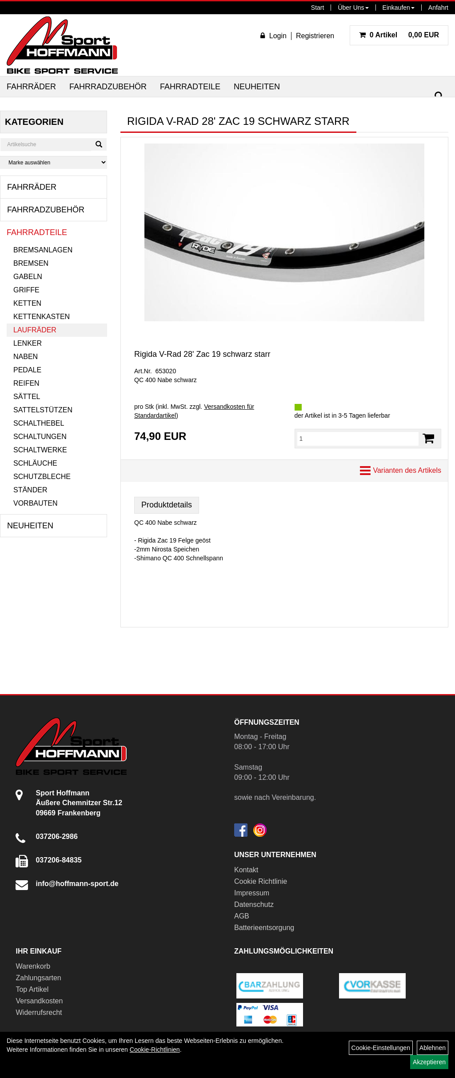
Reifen (26, 383)
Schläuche (35, 463)
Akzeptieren (429, 1062)
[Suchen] (439, 96)
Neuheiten (257, 86)
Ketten (27, 303)
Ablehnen (432, 1047)
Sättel (26, 396)
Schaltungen (40, 436)
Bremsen (30, 263)
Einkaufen (399, 7)
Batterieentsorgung (264, 927)
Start (317, 7)
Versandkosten (39, 1001)
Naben (25, 356)
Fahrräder (31, 86)
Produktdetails (166, 504)
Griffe (26, 290)
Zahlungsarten (38, 978)
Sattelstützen (42, 410)
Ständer (30, 490)
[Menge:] (358, 438)
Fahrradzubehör (108, 86)
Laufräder (34, 330)
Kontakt (246, 870)
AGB (241, 916)
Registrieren (315, 36)
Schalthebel (38, 423)
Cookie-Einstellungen (380, 1047)
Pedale (27, 370)
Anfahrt (438, 7)
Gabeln (27, 276)
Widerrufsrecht (39, 1012)
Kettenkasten (41, 316)
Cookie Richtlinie (260, 881)
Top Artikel (32, 989)
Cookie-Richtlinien (155, 1049)
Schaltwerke (40, 450)
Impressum (251, 893)
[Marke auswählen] (53, 162)
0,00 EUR (399, 35)
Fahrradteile (190, 86)
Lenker (27, 343)
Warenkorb (33, 966)
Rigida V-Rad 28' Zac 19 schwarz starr (202, 354)
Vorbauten (35, 503)
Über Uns (353, 7)
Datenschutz (254, 904)
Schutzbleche (42, 476)
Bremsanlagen (42, 250)
